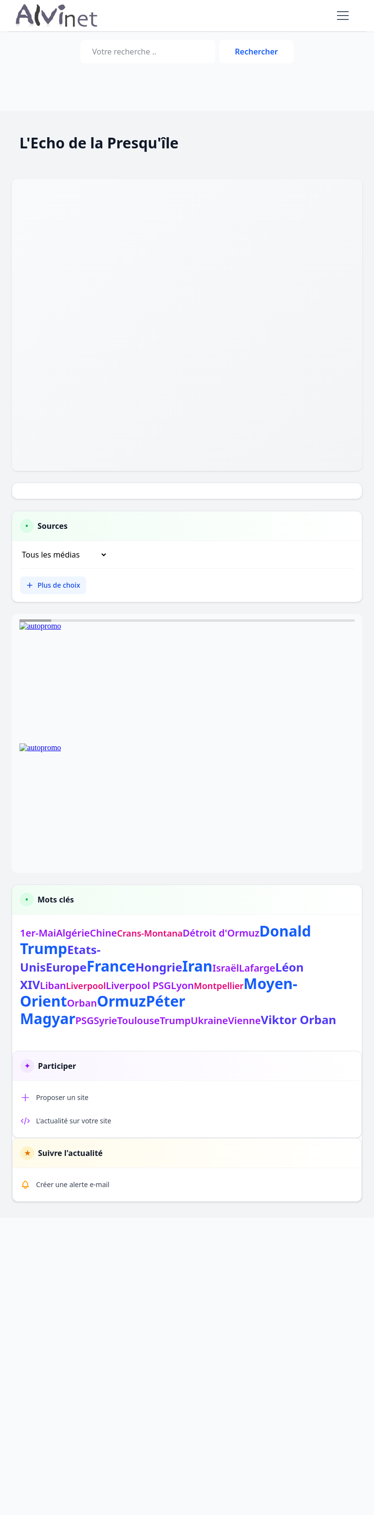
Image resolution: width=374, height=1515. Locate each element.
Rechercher (256, 51)
